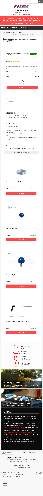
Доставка (5, 485)
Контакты (18, 476)
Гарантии (5, 483)
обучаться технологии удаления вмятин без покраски (20, 432)
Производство (19, 474)
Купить (22, 87)
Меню (14, 28)
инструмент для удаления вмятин (14, 427)
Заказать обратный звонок (21, 14)
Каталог (4, 28)
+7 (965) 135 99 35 (21, 10)
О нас (17, 472)
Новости (5, 481)
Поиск (23, 28)
